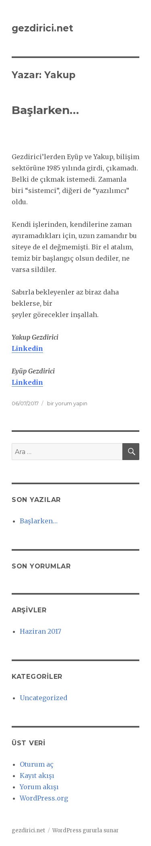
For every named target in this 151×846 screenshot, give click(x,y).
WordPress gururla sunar (85, 830)
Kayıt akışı (37, 775)
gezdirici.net (42, 28)
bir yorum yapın (66, 403)
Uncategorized (43, 698)
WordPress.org (44, 798)
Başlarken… (45, 110)
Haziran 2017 (40, 631)
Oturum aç (37, 764)
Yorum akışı (39, 787)
